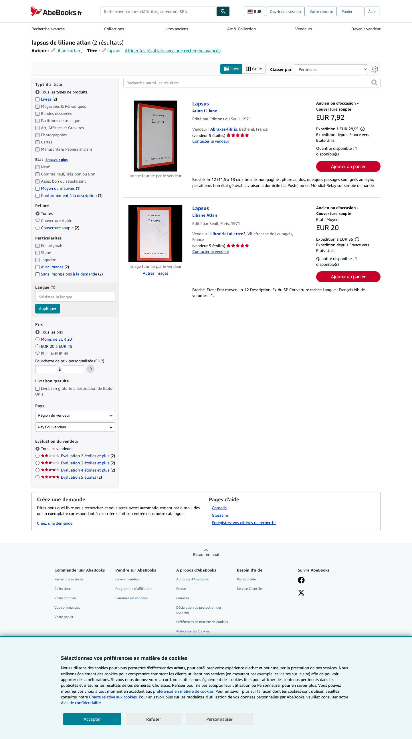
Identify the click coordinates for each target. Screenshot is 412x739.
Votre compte (321, 11)
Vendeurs (303, 28)
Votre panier (63, 617)
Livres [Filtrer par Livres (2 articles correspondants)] (46, 98)
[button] (374, 83)
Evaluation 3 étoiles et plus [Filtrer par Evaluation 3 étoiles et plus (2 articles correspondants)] (78, 463)
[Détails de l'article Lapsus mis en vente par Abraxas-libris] (155, 136)
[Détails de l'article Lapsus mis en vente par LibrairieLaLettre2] (155, 233)
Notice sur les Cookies (192, 631)
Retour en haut (206, 554)
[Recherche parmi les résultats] (252, 83)
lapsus (113, 50)
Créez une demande (54, 523)
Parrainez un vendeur (131, 598)
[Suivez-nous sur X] (301, 593)
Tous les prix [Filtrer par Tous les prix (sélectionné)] (49, 331)
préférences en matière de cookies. (183, 691)
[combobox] (158, 11)
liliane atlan (68, 50)
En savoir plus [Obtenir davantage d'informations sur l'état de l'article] (56, 159)
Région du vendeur (54, 415)
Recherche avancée (48, 28)
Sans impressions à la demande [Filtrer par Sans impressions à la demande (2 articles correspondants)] (69, 274)
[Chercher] (223, 11)
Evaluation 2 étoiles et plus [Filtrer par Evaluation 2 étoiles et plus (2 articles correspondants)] (78, 456)
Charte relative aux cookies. (114, 696)
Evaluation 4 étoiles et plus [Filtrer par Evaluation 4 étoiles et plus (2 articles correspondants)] (78, 470)
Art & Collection (241, 28)
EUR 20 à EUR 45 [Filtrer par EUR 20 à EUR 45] (54, 346)
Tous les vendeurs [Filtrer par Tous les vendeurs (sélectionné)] (57, 448)
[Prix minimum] (45, 369)
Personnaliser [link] (219, 719)
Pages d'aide (246, 579)
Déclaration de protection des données (198, 610)
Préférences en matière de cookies (202, 622)
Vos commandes (67, 608)
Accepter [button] (92, 719)
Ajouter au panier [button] (348, 166)
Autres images (155, 273)
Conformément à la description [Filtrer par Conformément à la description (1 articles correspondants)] (68, 195)
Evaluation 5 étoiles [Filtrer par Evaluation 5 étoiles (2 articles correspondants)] (71, 477)
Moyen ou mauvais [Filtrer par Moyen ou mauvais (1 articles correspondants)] (57, 188)
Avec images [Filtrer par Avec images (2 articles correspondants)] (52, 267)
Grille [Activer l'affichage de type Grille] (254, 69)
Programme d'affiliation (133, 588)
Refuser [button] (153, 719)
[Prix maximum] (73, 369)
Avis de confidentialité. (81, 702)
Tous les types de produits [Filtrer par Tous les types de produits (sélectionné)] (61, 91)
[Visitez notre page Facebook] (301, 580)
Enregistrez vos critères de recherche (244, 522)
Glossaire (220, 515)
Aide (372, 11)
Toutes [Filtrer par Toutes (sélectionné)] (44, 213)
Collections (114, 28)
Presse (181, 588)
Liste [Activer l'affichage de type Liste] (231, 69)
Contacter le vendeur (210, 141)
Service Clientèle (249, 588)
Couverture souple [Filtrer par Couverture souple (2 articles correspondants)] (57, 227)
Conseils (219, 507)
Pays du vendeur (52, 427)
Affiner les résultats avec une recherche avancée (173, 50)
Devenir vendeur (366, 28)
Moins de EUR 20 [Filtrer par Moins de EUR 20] (54, 339)
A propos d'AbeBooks (192, 579)
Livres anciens (175, 28)
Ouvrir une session (285, 11)
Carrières (182, 598)
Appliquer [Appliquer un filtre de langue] (47, 308)
